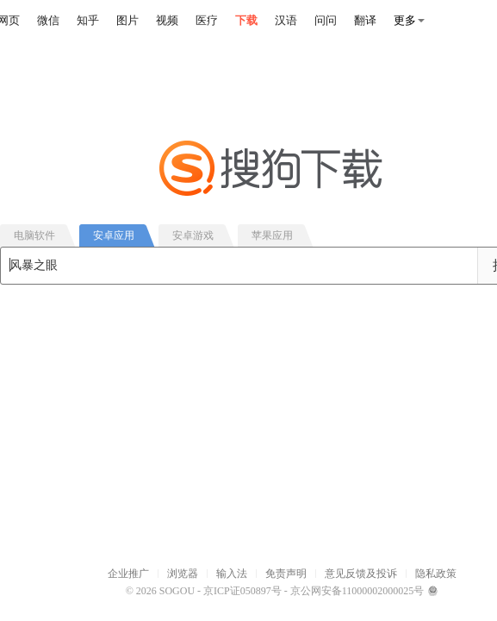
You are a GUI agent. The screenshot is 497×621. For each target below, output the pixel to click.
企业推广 (128, 574)
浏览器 (182, 574)
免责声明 (286, 574)
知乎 (88, 20)
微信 (48, 20)
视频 (167, 20)
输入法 (231, 574)
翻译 (365, 20)
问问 (325, 20)
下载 (246, 20)
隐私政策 (436, 574)
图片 (127, 20)
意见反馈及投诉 (361, 574)
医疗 (207, 20)
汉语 (286, 20)
